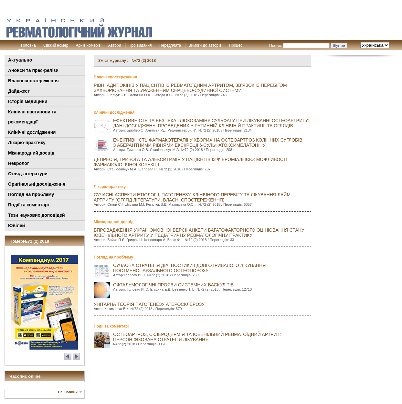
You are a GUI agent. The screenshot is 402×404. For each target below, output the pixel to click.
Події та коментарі (28, 204)
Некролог (18, 163)
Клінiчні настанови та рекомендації (32, 116)
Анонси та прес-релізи (33, 70)
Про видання (140, 45)
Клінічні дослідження (32, 132)
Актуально (20, 60)
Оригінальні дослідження (36, 184)
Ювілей (16, 225)
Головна (28, 45)
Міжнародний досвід (31, 153)
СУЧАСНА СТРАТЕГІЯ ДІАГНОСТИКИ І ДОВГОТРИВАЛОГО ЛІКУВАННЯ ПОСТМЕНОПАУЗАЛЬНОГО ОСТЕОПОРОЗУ (189, 268)
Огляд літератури (28, 173)
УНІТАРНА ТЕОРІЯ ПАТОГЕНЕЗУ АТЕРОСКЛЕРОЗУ (149, 304)
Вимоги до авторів (205, 45)
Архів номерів (88, 45)
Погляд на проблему (31, 194)
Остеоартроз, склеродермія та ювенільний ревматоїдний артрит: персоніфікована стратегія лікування (197, 337)
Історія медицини (27, 101)
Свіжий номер (55, 45)
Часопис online (25, 376)
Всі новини (68, 392)
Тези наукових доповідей (36, 215)
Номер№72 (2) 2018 (29, 241)
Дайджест (19, 91)
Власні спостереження (33, 80)
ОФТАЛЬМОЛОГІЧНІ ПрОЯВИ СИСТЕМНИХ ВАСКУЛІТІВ (173, 284)
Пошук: (275, 45)
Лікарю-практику (27, 142)
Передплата (170, 45)
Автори (114, 45)
